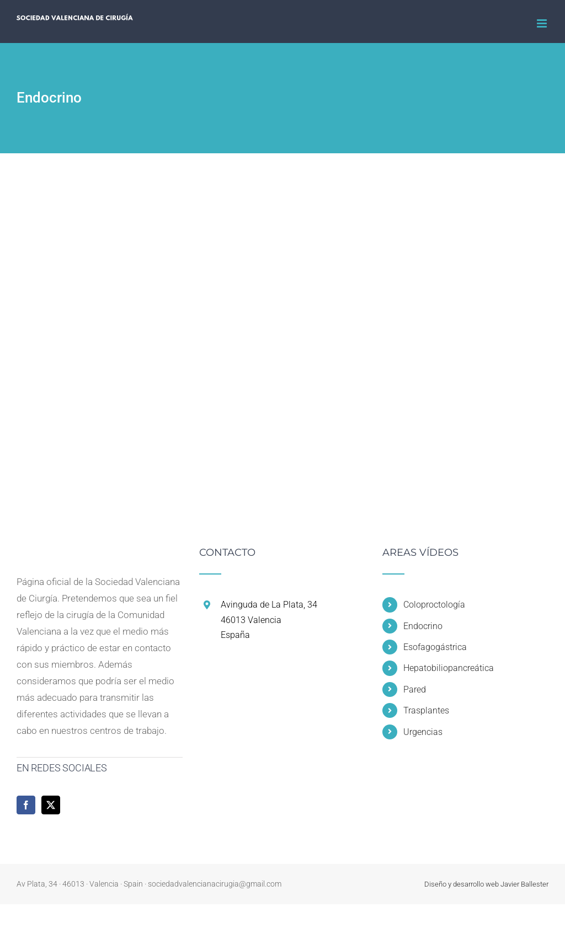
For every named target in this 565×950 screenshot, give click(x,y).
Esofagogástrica (435, 647)
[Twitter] (50, 805)
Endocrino (423, 626)
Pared (414, 689)
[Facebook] (26, 805)
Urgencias (423, 732)
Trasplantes (426, 710)
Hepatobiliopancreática (448, 668)
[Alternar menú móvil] (542, 23)
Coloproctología (434, 604)
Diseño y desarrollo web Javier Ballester (486, 884)
